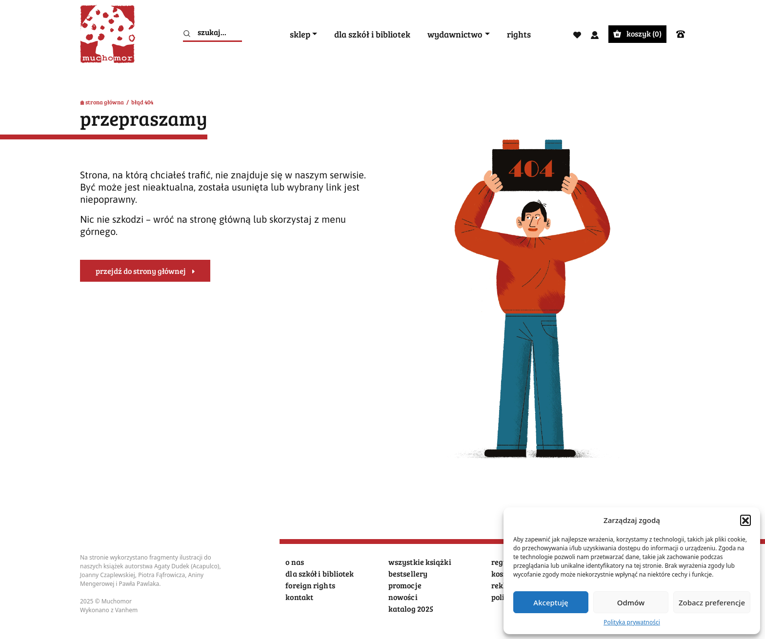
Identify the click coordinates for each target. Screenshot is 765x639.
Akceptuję (550, 602)
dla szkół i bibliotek (372, 34)
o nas (294, 562)
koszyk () (637, 33)
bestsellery (407, 573)
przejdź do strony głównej (141, 271)
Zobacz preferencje (712, 602)
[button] (745, 520)
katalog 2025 (410, 608)
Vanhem (126, 610)
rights (519, 34)
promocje (405, 585)
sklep (300, 34)
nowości (403, 597)
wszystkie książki (419, 562)
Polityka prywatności (632, 622)
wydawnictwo (455, 34)
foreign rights (310, 585)
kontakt (299, 597)
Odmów (630, 602)
